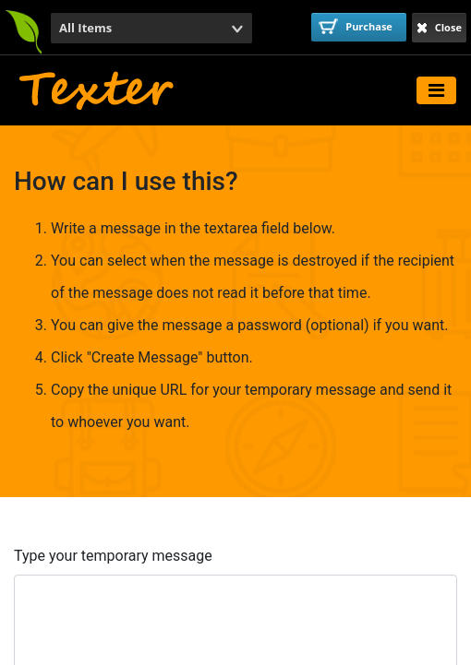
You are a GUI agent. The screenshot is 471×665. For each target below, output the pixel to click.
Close (439, 27)
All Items (85, 27)
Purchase (355, 26)
